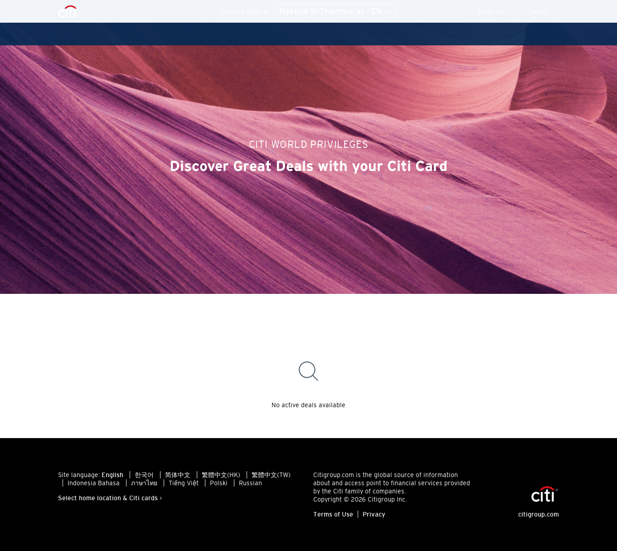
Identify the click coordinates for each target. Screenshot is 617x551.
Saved (544, 11)
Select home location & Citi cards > (110, 498)
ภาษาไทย (144, 483)
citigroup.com (538, 514)
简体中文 (177, 474)
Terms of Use (333, 514)
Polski (219, 483)
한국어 (144, 474)
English (112, 474)
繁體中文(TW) (271, 474)
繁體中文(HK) (221, 474)
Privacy (374, 514)
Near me (497, 11)
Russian (250, 483)
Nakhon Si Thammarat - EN (335, 12)
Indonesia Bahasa (94, 483)
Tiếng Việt (184, 483)
